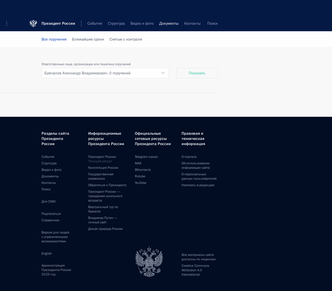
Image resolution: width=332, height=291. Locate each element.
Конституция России (103, 167)
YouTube (140, 182)
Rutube (140, 176)
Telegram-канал (146, 156)
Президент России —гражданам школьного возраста (105, 196)
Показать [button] (197, 73)
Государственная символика (101, 176)
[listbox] (105, 73)
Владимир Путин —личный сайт (102, 220)
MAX (138, 163)
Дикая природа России (105, 229)
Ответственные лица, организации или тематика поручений (86, 64)
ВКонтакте (143, 169)
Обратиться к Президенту (107, 185)
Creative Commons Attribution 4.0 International (195, 270)
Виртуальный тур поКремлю (103, 209)
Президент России (58, 7)
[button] (8, 8)
